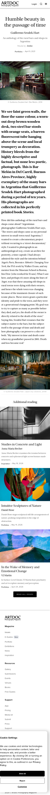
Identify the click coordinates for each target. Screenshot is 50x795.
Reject (22, 780)
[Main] (10, 4)
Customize (22, 786)
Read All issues (25, 594)
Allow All (22, 773)
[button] (46, 4)
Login (34, 4)
